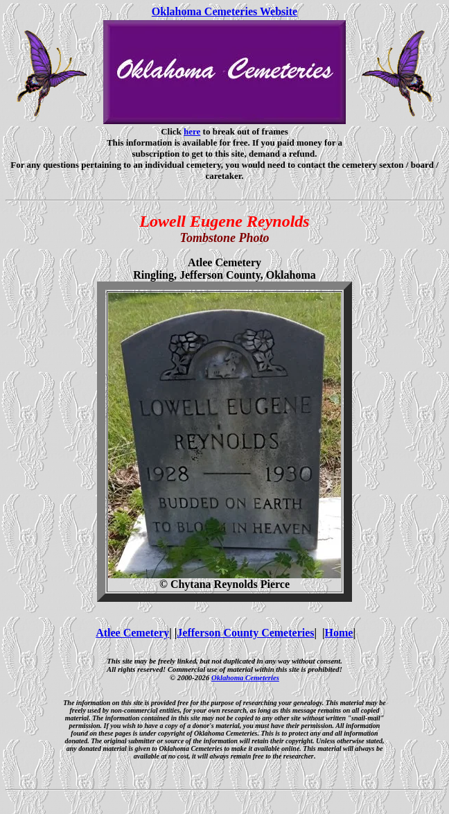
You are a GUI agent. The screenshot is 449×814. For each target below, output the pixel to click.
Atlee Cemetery (132, 633)
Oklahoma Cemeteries (245, 677)
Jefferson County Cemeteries (245, 633)
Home (339, 633)
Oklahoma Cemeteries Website (224, 11)
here (192, 131)
